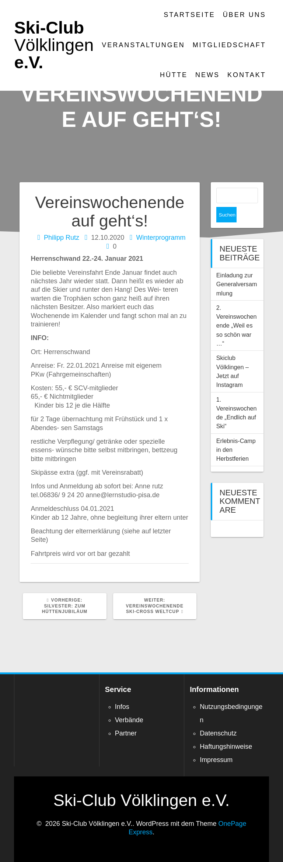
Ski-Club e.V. (54, 45)
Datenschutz (218, 733)
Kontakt (246, 75)
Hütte (174, 75)
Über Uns (244, 14)
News (207, 75)
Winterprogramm (161, 237)
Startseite (189, 14)
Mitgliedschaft (229, 45)
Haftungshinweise (226, 746)
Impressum (216, 760)
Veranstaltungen (143, 45)
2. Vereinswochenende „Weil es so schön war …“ (236, 310)
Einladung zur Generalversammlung (236, 268)
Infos (122, 706)
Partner (126, 733)
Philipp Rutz (61, 237)
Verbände (129, 720)
